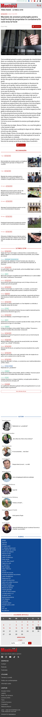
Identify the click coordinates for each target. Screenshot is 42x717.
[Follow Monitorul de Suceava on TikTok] (14, 657)
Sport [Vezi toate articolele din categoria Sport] (6, 274)
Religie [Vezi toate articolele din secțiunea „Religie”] (4, 540)
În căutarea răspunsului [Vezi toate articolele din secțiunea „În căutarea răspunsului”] (8, 548)
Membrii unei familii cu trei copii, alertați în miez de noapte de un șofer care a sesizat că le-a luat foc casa (19, 355)
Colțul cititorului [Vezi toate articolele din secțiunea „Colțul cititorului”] (6, 569)
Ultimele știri (17, 10)
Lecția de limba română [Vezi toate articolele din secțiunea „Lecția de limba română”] (8, 591)
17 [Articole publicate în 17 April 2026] (27, 628)
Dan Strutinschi (7, 446)
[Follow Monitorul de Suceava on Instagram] (6, 657)
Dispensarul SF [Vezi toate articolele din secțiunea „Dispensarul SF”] (6, 578)
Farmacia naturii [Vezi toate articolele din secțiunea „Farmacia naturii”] (6, 603)
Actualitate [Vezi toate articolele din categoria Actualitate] (8, 155)
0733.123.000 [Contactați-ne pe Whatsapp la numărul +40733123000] (22, 1)
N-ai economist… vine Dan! (20, 451)
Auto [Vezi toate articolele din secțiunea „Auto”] (3, 606)
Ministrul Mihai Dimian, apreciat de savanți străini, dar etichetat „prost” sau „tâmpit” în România (19, 342)
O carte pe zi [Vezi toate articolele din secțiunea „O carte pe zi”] (5, 565)
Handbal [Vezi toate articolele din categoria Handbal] (7, 326)
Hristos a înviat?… (17, 502)
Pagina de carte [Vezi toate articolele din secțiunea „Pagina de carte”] (6, 563)
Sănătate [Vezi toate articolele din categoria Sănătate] (7, 293)
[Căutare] (38, 5)
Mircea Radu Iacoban (8, 433)
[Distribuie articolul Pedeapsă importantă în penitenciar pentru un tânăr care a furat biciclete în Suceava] (39, 217)
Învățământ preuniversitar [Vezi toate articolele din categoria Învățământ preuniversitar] (11, 259)
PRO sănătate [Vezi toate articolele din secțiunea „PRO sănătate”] (6, 567)
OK (29, 643)
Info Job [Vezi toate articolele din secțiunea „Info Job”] (4, 608)
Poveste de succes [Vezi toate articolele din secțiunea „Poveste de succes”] (7, 572)
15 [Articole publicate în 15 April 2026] (16, 628)
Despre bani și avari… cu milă (21, 464)
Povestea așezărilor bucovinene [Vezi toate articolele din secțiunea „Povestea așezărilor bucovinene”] (11, 574)
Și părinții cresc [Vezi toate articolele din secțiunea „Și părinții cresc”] (6, 595)
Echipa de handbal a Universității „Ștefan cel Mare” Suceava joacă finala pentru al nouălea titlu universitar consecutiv (20, 373)
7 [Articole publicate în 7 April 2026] (9, 625)
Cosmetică (4, 704)
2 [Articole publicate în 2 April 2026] (22, 622)
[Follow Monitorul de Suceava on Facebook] (2, 657)
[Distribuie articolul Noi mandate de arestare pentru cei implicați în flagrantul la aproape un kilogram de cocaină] (39, 156)
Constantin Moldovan (8, 484)
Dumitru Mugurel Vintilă (9, 510)
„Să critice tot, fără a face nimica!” (22, 439)
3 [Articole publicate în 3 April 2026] (27, 622)
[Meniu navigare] (40, 5)
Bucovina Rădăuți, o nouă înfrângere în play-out (15, 316)
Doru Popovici (6, 420)
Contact (3, 664)
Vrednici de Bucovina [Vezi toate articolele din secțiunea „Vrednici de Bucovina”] (8, 580)
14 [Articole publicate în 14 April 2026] (10, 628)
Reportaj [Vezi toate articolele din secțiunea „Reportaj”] (4, 542)
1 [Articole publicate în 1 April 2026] (16, 622)
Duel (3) (14, 490)
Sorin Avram (6, 523)
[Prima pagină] (9, 5)
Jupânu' (3, 693)
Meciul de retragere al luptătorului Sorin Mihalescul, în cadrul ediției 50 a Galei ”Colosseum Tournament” (20, 276)
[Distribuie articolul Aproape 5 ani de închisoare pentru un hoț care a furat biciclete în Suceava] (39, 201)
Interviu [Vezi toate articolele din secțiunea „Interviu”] (4, 570)
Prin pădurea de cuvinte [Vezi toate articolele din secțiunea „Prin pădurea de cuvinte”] (9, 550)
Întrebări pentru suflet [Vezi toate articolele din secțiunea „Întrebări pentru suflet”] (8, 605)
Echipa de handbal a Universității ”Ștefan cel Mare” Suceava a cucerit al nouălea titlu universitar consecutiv (19, 329)
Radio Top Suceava (7, 695)
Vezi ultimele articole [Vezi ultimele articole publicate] (21, 391)
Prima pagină (6, 10)
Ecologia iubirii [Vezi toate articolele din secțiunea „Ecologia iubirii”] (6, 546)
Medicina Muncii (6, 706)
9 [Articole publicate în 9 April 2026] (22, 625)
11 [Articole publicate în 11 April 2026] (32, 625)
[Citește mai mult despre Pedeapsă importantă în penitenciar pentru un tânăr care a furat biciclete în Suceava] (34, 223)
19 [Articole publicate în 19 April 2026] (38, 628)
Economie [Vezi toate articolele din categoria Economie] (7, 384)
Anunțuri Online (5, 691)
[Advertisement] (21, 404)
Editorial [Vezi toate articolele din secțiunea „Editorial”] (4, 544)
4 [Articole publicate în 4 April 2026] (32, 622)
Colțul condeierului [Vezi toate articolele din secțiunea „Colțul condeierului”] (7, 557)
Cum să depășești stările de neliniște (23, 477)
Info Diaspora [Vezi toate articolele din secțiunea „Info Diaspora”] (6, 599)
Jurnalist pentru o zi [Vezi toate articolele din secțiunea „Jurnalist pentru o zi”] (7, 593)
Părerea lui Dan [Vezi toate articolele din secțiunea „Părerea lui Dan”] (6, 553)
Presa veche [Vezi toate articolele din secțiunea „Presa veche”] (5, 559)
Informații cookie (6, 683)
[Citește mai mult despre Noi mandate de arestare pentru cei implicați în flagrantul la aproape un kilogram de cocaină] (34, 162)
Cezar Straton (6, 459)
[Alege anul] (24, 643)
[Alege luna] (16, 643)
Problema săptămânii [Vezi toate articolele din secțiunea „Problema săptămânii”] (8, 586)
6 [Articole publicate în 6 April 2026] (3, 625)
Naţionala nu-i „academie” (8, 367)
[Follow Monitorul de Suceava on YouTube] (10, 657)
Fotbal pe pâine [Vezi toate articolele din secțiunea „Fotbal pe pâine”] (6, 555)
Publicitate (4, 670)
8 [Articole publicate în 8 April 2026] (16, 625)
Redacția (3, 667)
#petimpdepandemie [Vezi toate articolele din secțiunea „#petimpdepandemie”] (8, 597)
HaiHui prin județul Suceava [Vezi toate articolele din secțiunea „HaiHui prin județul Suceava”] (10, 582)
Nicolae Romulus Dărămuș (10, 497)
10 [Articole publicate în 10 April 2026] (27, 625)
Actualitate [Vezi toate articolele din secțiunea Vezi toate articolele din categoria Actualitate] (4, 14)
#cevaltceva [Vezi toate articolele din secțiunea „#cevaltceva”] (5, 610)
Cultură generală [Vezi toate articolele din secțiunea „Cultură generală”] (6, 589)
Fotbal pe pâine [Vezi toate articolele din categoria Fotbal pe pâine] (8, 366)
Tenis (2, 700)
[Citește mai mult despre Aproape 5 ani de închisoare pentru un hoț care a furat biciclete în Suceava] (34, 208)
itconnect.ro (12, 714)
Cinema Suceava (6, 702)
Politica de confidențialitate (9, 680)
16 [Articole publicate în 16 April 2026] (22, 628)
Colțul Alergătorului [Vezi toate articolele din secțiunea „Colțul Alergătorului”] (7, 576)
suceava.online (5, 697)
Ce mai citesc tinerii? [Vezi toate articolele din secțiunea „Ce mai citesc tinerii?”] (8, 561)
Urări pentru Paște (17, 515)
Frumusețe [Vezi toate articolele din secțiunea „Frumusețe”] (5, 601)
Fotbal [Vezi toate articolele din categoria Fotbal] (7, 308)
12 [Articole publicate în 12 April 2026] (38, 625)
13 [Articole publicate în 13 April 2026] (3, 628)
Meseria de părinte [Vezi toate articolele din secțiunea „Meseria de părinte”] (7, 587)
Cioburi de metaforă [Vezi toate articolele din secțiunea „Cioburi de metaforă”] (7, 552)
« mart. (20, 640)
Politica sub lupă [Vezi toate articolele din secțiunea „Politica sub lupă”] (6, 584)
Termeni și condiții (6, 677)
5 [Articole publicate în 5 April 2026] (38, 622)
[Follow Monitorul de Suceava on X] (18, 657)
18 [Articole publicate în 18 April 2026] (33, 628)
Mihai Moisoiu (6, 472)
